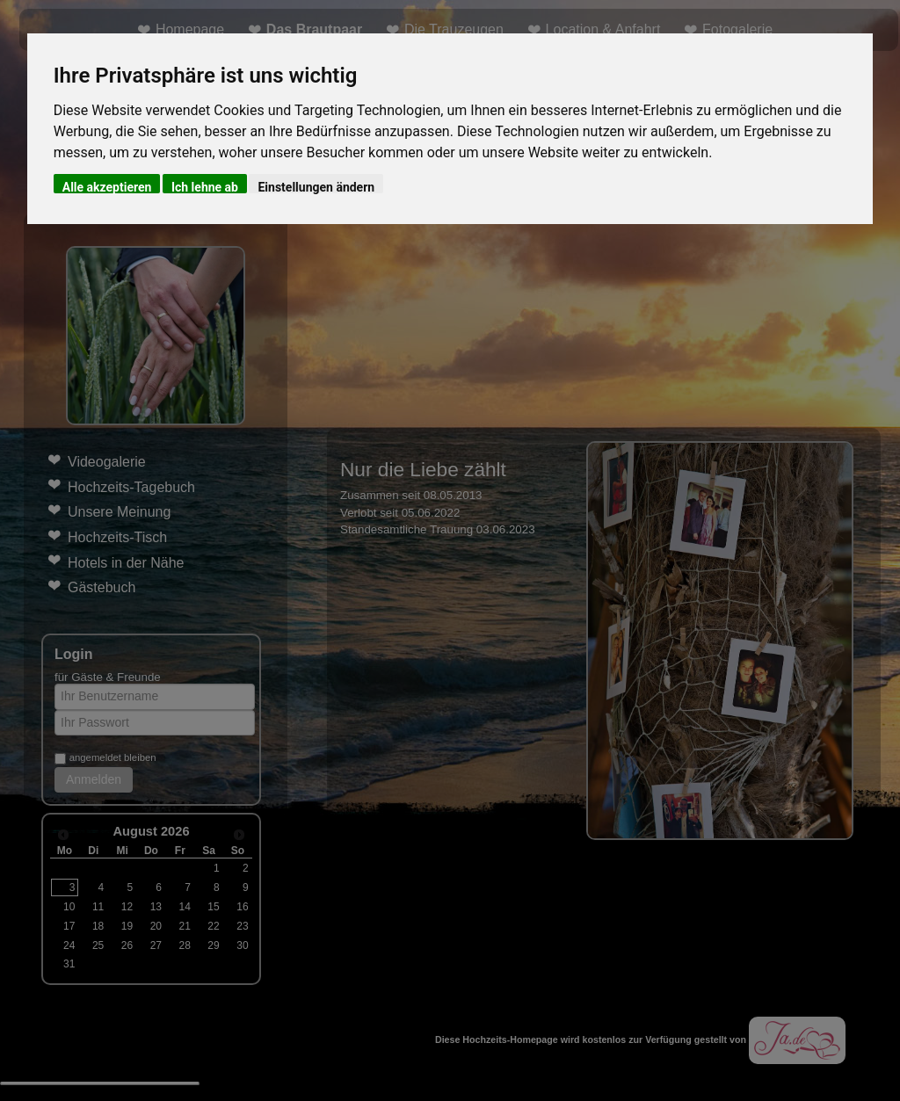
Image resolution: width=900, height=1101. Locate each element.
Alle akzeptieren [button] (107, 186)
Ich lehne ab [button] (204, 186)
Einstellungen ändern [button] (316, 186)
